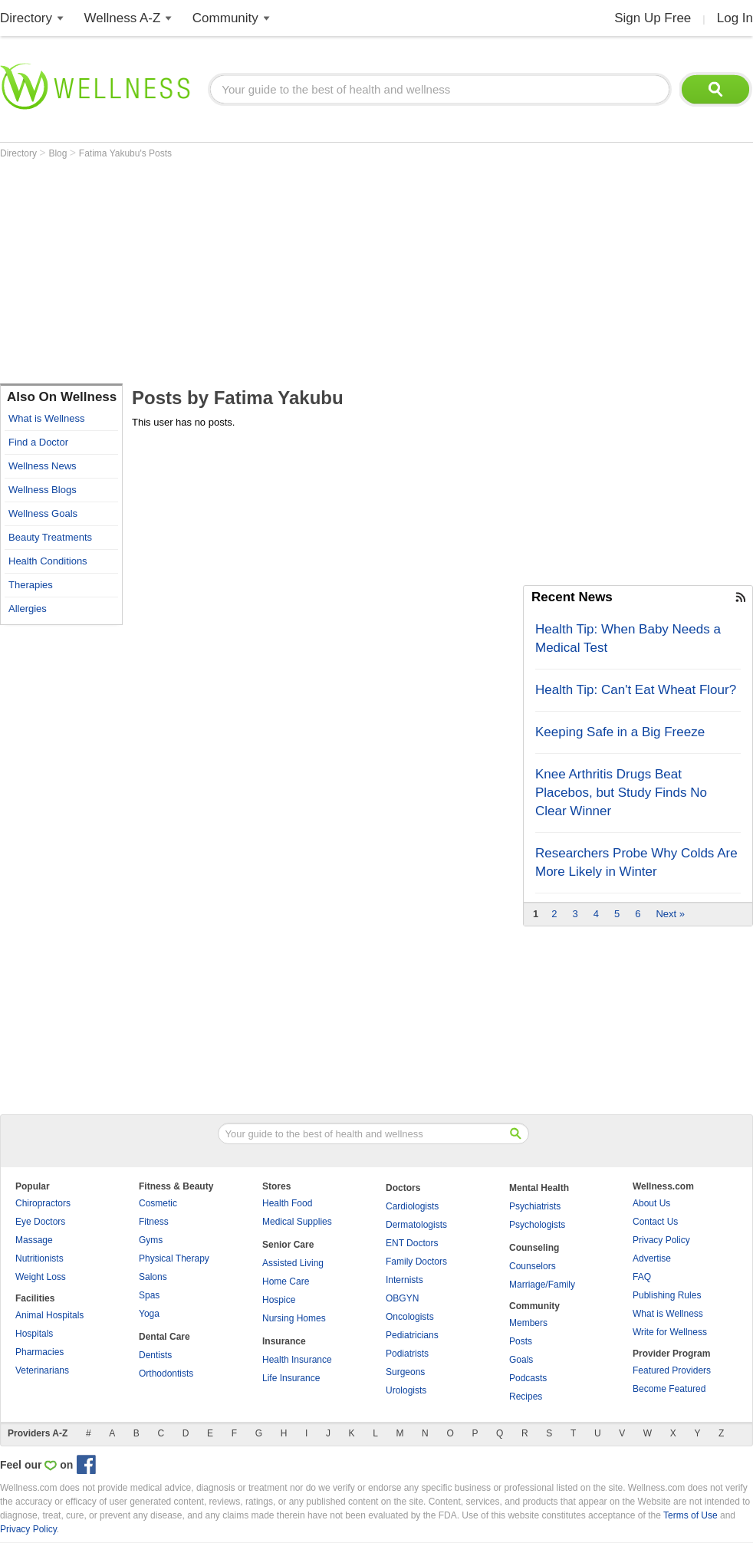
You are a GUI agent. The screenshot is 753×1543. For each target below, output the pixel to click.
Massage (34, 1240)
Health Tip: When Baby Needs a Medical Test (628, 638)
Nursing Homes (294, 1318)
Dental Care (164, 1336)
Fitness (154, 1221)
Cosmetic (158, 1203)
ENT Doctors (412, 1243)
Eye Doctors (40, 1221)
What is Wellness (46, 418)
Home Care (285, 1281)
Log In (735, 18)
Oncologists (410, 1316)
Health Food (287, 1203)
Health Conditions (47, 561)
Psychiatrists (535, 1206)
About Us (651, 1203)
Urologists (406, 1390)
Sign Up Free (652, 18)
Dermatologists (416, 1224)
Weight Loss (40, 1277)
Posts (520, 1341)
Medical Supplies (297, 1221)
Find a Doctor (38, 442)
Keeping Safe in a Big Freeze (620, 732)
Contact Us (655, 1221)
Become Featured (669, 1388)
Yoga (149, 1313)
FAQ (642, 1277)
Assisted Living (293, 1263)
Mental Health (539, 1188)
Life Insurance (291, 1378)
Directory (26, 18)
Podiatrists (407, 1353)
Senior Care (288, 1244)
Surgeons (405, 1372)
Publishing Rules (667, 1295)
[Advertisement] (273, 273)
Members (528, 1323)
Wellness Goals (42, 513)
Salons (153, 1277)
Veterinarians (42, 1370)
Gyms (151, 1240)
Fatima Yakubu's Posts (125, 153)
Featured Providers (672, 1370)
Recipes (525, 1396)
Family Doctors (416, 1261)
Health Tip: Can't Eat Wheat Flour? (635, 690)
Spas (149, 1295)
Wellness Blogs (42, 489)
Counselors (532, 1266)
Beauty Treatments (50, 537)
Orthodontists (166, 1373)
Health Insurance (297, 1359)
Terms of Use (690, 1515)
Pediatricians (412, 1335)
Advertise (652, 1258)
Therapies (30, 585)
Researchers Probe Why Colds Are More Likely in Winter (636, 862)
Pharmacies (39, 1352)
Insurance (284, 1341)
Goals (521, 1359)
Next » (670, 914)
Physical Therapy (174, 1258)
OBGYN (402, 1298)
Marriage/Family (542, 1284)
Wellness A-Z (122, 18)
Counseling (534, 1247)
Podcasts (528, 1378)
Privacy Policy (661, 1240)
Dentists (155, 1355)
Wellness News (42, 466)
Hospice (278, 1300)
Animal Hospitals (49, 1315)
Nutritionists (39, 1258)
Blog (58, 153)
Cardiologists (412, 1206)
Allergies (27, 608)
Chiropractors (43, 1203)
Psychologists (537, 1224)
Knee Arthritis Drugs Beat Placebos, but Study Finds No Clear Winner (621, 792)
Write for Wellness (670, 1332)
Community (225, 18)
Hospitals (34, 1333)
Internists (404, 1280)
